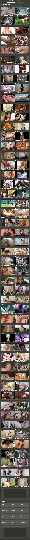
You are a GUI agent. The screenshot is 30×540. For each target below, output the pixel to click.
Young (20, 0)
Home (18, 0)
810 (25, 6)
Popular (19, 2)
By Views (4, 6)
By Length (7, 6)
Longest (22, 2)
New (17, 2)
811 (27, 6)
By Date (2, 6)
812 (28, 6)
